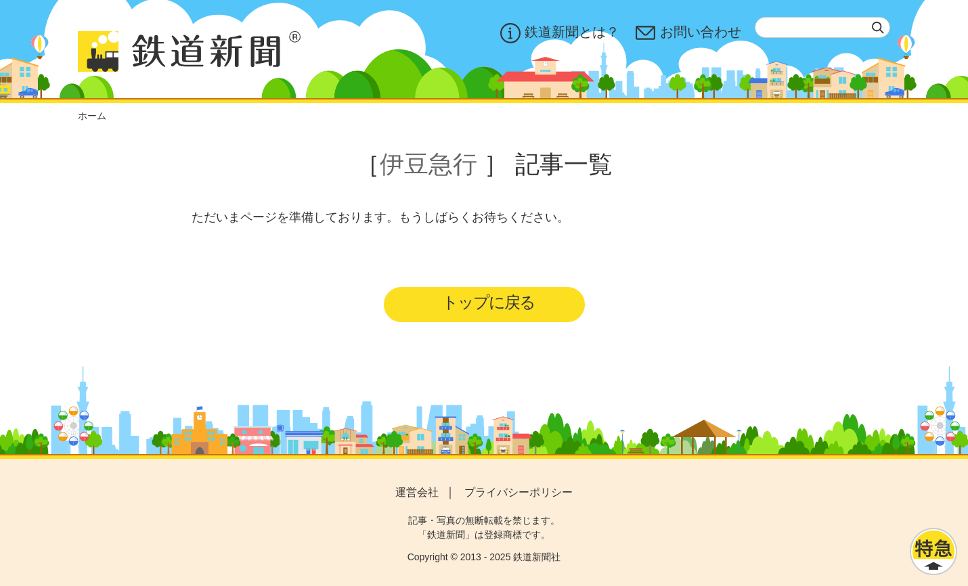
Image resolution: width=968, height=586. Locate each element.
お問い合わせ (688, 33)
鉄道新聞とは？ (559, 33)
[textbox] (822, 27)
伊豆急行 (428, 164)
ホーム (92, 115)
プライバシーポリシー (518, 492)
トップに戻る (488, 302)
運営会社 (417, 492)
